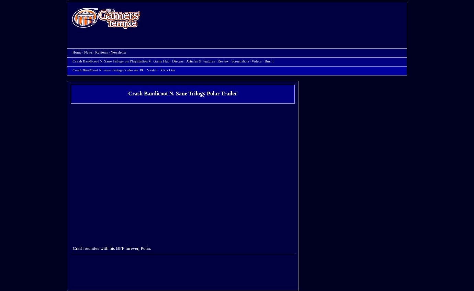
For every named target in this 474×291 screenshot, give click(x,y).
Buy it (268, 61)
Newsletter (118, 52)
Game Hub (161, 61)
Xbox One (167, 70)
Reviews (101, 52)
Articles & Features (200, 61)
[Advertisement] (277, 19)
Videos (257, 61)
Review (223, 61)
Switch (152, 70)
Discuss (177, 61)
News (88, 52)
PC (142, 70)
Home (106, 18)
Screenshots (240, 61)
